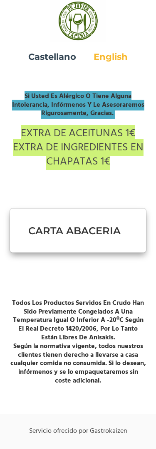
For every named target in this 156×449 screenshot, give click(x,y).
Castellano (52, 57)
